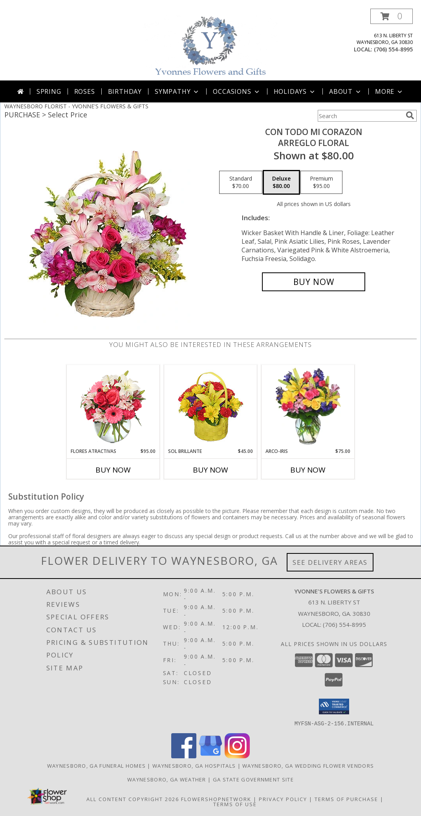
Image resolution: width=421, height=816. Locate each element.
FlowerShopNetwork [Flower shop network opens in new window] (216, 798)
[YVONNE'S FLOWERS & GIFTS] (211, 44)
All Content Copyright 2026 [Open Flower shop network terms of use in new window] (132, 798)
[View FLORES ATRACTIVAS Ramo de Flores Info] (113, 406)
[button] (391, 16)
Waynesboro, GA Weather (166, 779)
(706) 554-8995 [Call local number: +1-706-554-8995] (393, 49)
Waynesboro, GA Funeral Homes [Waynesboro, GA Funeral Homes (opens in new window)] (96, 765)
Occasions (236, 91)
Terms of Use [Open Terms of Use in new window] (235, 803)
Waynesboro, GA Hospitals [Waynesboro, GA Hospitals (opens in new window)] (194, 765)
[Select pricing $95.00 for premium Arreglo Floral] (321, 182)
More (389, 91)
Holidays (295, 91)
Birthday (125, 91)
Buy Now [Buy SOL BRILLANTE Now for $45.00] (210, 470)
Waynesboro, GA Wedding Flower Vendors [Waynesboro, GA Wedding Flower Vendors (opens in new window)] (308, 765)
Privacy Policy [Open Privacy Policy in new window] (283, 798)
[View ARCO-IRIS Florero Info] (308, 406)
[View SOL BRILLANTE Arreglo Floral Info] (210, 406)
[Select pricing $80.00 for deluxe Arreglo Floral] (281, 182)
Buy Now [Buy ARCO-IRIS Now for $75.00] (308, 470)
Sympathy (177, 91)
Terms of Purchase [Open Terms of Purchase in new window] (346, 798)
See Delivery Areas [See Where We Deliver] (330, 562)
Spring (49, 91)
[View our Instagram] (237, 755)
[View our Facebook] (183, 755)
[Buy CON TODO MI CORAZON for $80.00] (313, 281)
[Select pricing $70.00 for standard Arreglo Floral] (241, 182)
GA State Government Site (253, 779)
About (345, 91)
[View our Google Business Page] (210, 755)
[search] (410, 115)
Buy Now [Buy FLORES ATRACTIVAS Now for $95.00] (113, 470)
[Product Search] (360, 115)
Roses (84, 91)
